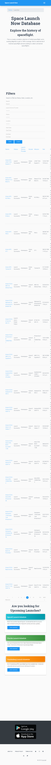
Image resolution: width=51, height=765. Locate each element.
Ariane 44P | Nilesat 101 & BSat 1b (8, 179)
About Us (10, 751)
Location (8, 121)
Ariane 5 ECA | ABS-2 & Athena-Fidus (8, 285)
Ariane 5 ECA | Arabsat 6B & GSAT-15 (8, 409)
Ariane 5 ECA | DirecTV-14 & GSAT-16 (8, 586)
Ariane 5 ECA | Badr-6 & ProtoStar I (8, 550)
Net (44, 149)
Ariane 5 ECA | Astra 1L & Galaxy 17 (8, 427)
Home (10, 10)
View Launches (13, 627)
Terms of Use (29, 751)
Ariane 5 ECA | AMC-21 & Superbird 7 (8, 356)
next (44, 598)
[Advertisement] (23, 70)
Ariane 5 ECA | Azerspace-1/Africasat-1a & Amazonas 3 (8, 515)
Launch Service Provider (12, 107)
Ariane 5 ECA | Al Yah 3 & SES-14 (8, 321)
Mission (36, 149)
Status (7, 114)
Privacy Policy (19, 751)
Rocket (31, 149)
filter (10, 141)
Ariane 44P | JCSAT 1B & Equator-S (8, 162)
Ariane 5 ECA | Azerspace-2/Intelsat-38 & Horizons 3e (8, 533)
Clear (18, 141)
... (15, 597)
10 (33, 597)
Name (7, 149)
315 (40, 597)
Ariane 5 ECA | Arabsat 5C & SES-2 (8, 391)
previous (7, 598)
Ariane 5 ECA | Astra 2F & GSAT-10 (8, 462)
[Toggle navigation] (44, 3)
